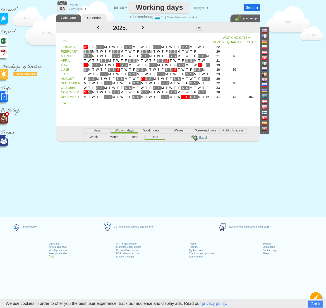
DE (122, 7)
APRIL (65, 60)
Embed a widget (125, 256)
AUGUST (67, 78)
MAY (64, 65)
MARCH (66, 56)
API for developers (126, 243)
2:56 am (73, 5)
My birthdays (196, 250)
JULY (64, 74)
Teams (193, 243)
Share (266, 253)
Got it (315, 304)
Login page (269, 246)
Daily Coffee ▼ (78, 8)
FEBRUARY (69, 51)
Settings (267, 243)
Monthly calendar (58, 250)
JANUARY (68, 47)
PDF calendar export (127, 253)
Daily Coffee (196, 256)
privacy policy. (214, 303)
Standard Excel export (128, 246)
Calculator (54, 243)
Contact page (270, 250)
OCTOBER (69, 88)
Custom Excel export (127, 250)
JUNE (65, 69)
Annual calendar (58, 246)
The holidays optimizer (201, 253)
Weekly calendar (58, 253)
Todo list (193, 246)
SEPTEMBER (70, 83)
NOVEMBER (70, 92)
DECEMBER (70, 97)
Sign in (252, 7)
